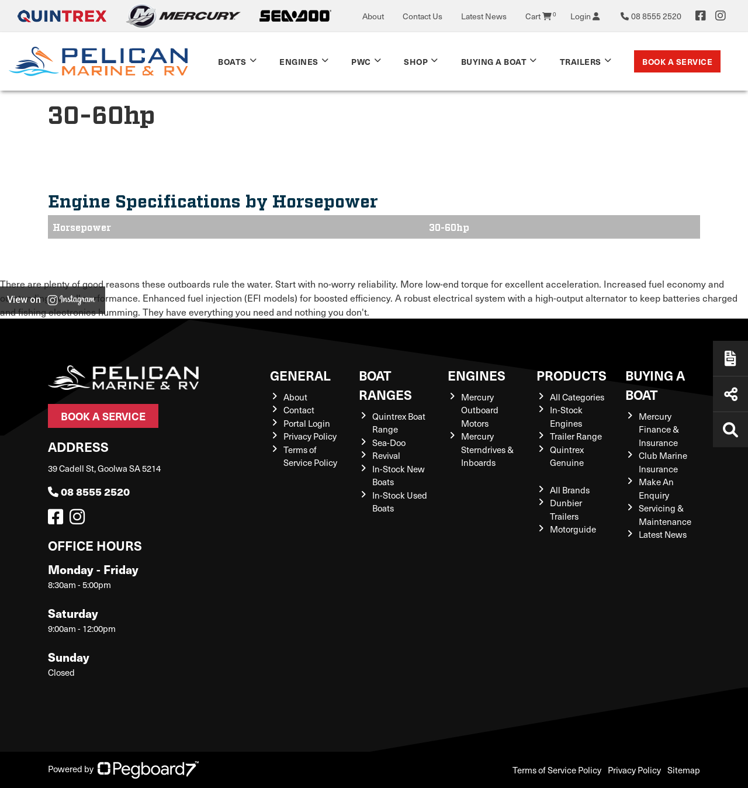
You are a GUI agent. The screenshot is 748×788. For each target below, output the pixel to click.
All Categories (577, 396)
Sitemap (683, 769)
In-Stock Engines (566, 416)
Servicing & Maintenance (665, 515)
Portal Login (306, 423)
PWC (361, 61)
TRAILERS (580, 61)
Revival (386, 455)
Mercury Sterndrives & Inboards (487, 449)
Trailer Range (576, 436)
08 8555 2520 (89, 491)
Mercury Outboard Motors (479, 410)
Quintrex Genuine (567, 456)
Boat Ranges (385, 384)
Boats (232, 61)
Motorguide (573, 529)
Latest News (484, 16)
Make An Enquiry (656, 488)
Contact (298, 409)
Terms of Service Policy (310, 456)
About (373, 16)
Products (571, 375)
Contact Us (422, 16)
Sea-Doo (389, 442)
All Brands (570, 489)
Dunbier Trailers (566, 509)
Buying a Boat (494, 61)
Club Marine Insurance (663, 462)
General (300, 375)
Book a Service (677, 61)
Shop (416, 61)
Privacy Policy (310, 436)
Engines (298, 61)
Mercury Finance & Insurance (659, 429)
